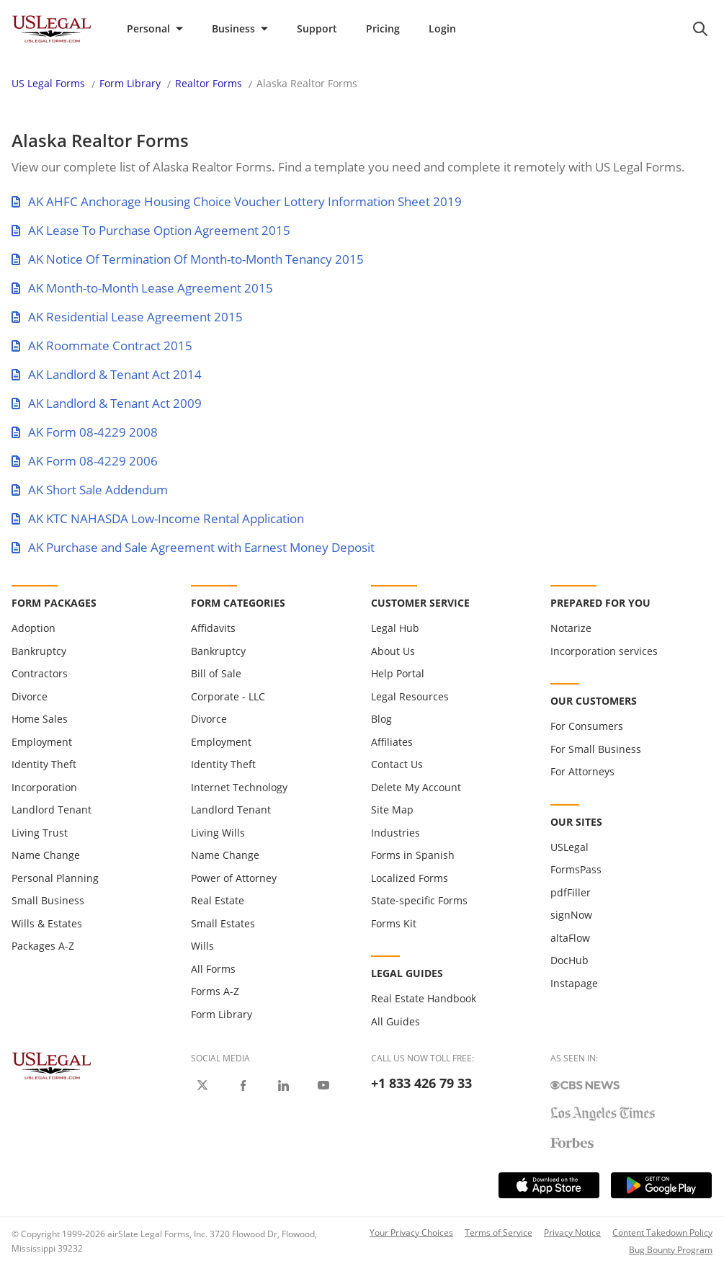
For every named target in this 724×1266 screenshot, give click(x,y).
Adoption (33, 628)
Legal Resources (410, 696)
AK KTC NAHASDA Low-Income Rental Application (158, 518)
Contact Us (397, 764)
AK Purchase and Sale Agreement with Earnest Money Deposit (193, 547)
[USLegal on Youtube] (323, 1085)
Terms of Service (498, 1232)
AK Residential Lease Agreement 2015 (127, 316)
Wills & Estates (47, 923)
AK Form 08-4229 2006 (85, 461)
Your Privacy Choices (411, 1232)
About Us (393, 651)
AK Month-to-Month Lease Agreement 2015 (142, 288)
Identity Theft (44, 764)
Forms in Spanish (413, 855)
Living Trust (40, 832)
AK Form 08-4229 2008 (85, 432)
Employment (42, 742)
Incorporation (44, 787)
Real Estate (217, 900)
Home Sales (40, 719)
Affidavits (213, 628)
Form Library (130, 83)
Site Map (392, 809)
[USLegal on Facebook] (242, 1085)
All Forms (213, 969)
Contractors (40, 673)
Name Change (46, 855)
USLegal (569, 847)
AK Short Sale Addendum (90, 489)
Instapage (574, 983)
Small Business (48, 900)
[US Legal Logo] (52, 1064)
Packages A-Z (43, 946)
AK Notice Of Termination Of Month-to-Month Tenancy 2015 (188, 259)
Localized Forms (409, 878)
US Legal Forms (48, 83)
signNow (571, 915)
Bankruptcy (39, 651)
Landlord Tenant (51, 809)
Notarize (570, 628)
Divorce (30, 696)
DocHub (569, 960)
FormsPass (576, 869)
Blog (381, 719)
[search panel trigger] (700, 29)
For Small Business (595, 749)
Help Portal (397, 673)
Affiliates (392, 742)
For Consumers (586, 726)
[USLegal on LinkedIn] (283, 1085)
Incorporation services (604, 651)
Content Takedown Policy (662, 1232)
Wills (202, 946)
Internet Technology (239, 787)
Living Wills (218, 832)
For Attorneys (582, 771)
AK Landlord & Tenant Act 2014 (107, 374)
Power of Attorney (234, 878)
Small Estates (223, 923)
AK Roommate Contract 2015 (102, 345)
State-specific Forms (419, 900)
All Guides (395, 1021)
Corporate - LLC (228, 696)
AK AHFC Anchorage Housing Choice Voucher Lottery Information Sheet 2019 (237, 201)
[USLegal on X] (202, 1085)
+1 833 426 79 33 (421, 1083)
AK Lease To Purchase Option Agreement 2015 (151, 230)
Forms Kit (393, 923)
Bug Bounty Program (670, 1250)
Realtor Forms (208, 83)
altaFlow (570, 938)
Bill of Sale (216, 673)
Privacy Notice (572, 1232)
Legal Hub (395, 628)
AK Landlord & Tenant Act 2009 (107, 403)
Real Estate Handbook (423, 998)
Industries (395, 832)
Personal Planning (55, 878)
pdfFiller (570, 892)
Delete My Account (416, 787)
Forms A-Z (215, 991)
